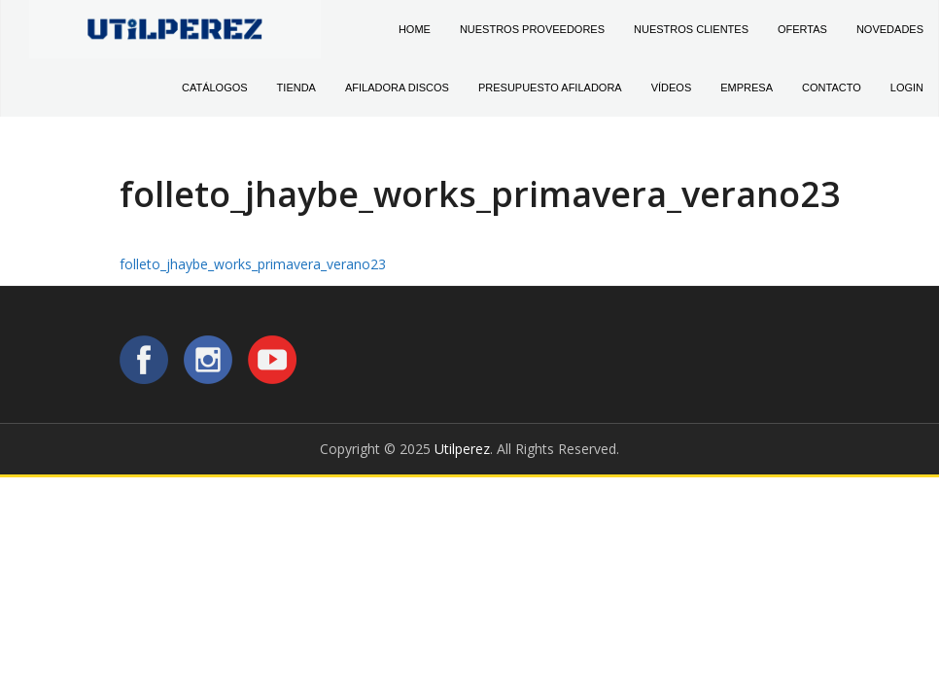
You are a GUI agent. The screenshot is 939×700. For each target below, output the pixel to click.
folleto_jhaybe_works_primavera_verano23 (253, 264)
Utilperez (462, 448)
